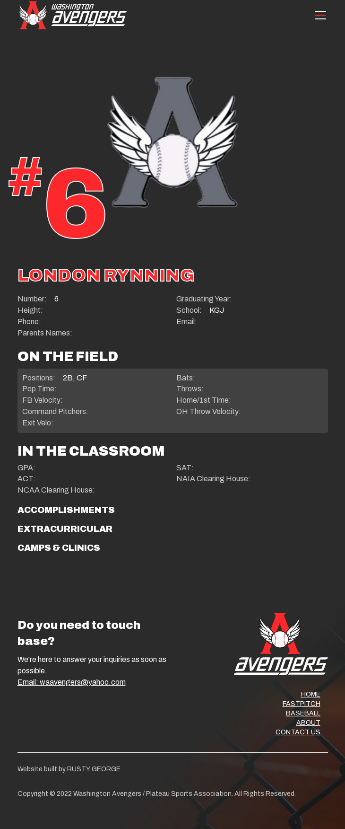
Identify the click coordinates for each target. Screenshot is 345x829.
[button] (318, 15)
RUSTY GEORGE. (94, 769)
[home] (72, 15)
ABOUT (308, 722)
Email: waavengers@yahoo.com (71, 682)
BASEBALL (303, 713)
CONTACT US (298, 732)
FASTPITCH (301, 703)
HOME (310, 694)
